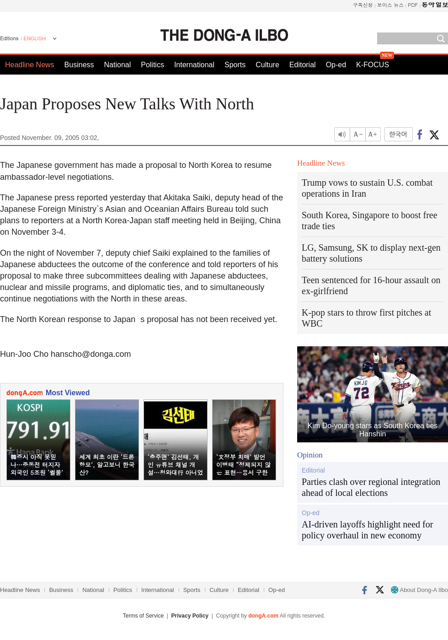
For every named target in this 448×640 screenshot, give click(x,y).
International (194, 65)
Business (79, 65)
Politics (152, 65)
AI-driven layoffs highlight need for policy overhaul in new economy (367, 529)
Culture (267, 65)
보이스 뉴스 (390, 4)
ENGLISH (35, 38)
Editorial (302, 65)
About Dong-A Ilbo (419, 589)
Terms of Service (143, 616)
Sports (234, 65)
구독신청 (363, 4)
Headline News (29, 65)
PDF (413, 4)
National (117, 65)
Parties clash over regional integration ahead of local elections (371, 487)
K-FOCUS (372, 65)
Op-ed (336, 65)
